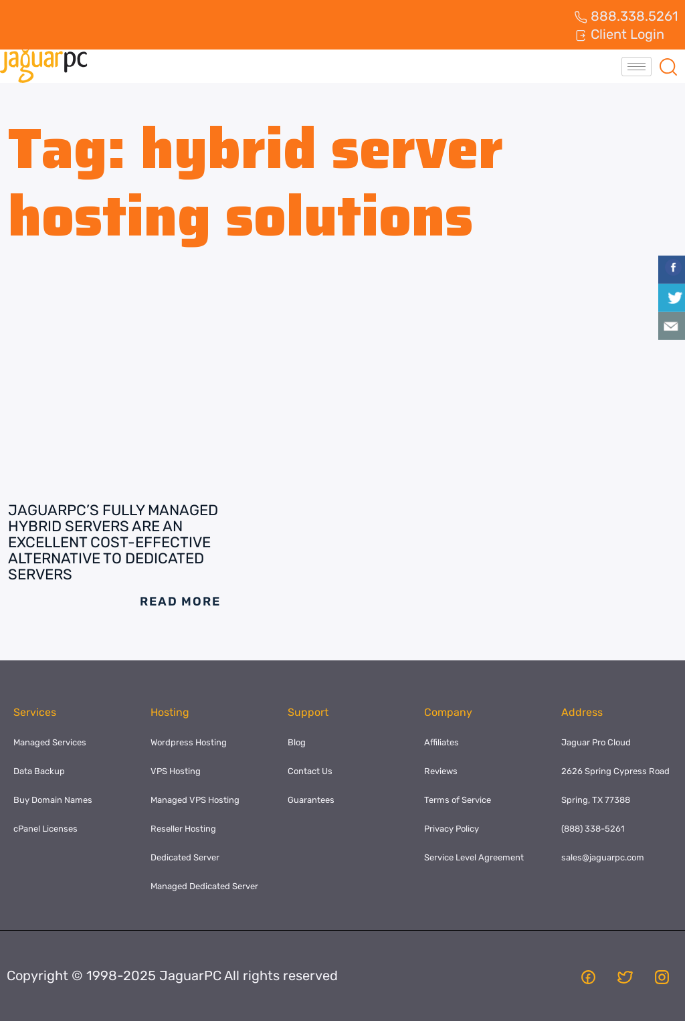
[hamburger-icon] (636, 66)
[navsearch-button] (668, 66)
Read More (180, 601)
